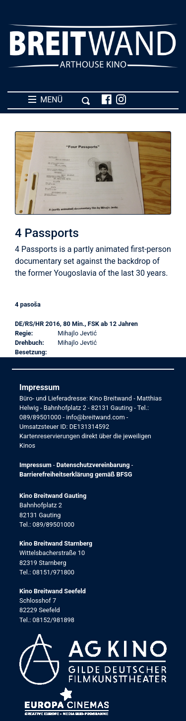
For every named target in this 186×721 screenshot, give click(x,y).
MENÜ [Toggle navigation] (59, 100)
